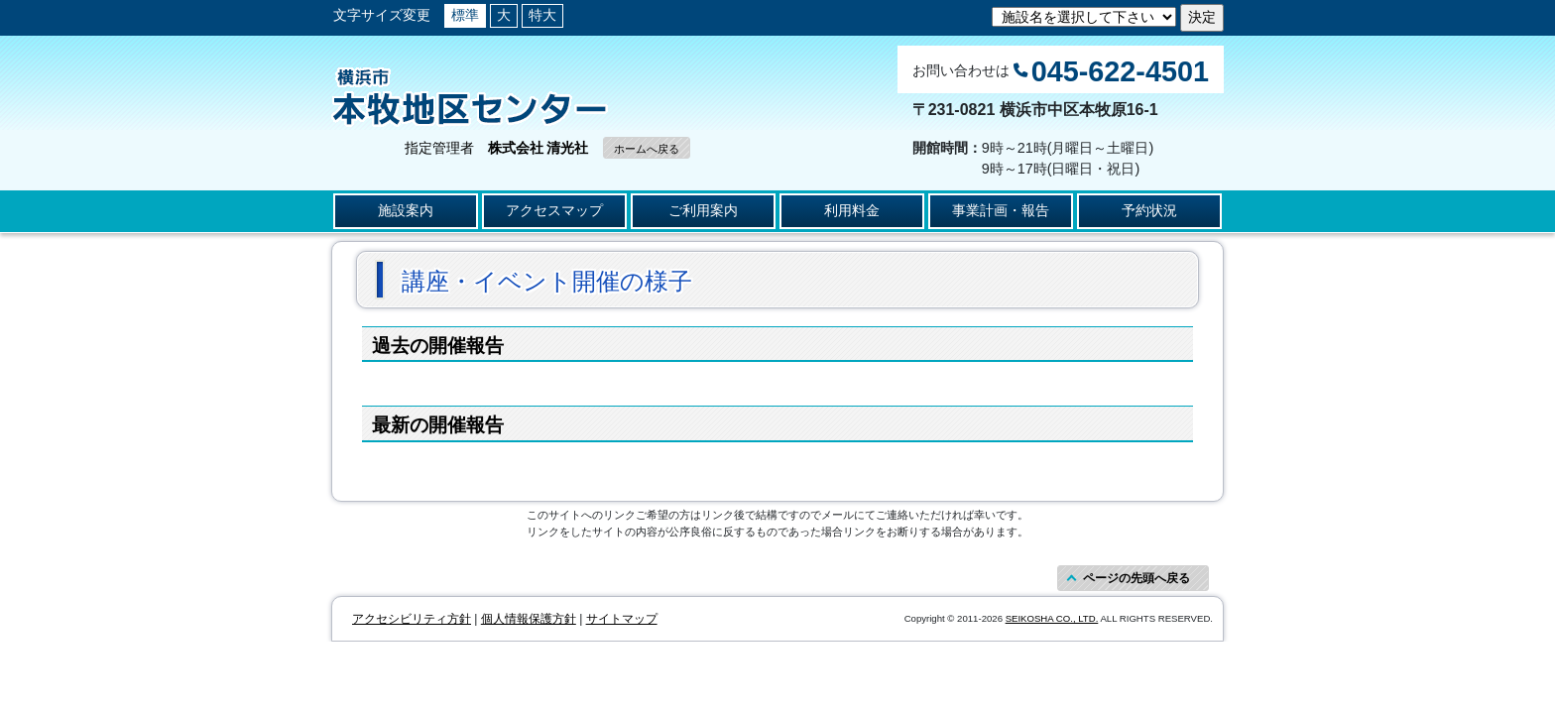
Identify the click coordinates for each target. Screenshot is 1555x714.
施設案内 (405, 210)
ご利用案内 (703, 210)
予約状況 (1149, 210)
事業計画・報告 (1000, 210)
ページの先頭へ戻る (1136, 578)
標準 (465, 15)
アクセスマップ (554, 210)
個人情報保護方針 (528, 619)
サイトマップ (622, 619)
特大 (542, 15)
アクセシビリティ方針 (411, 619)
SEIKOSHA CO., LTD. (1052, 618)
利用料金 (852, 210)
